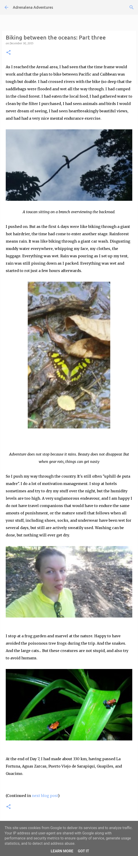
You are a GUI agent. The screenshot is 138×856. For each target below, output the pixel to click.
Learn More (62, 851)
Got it (83, 851)
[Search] (131, 7)
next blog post (45, 795)
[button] (8, 53)
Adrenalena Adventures (33, 7)
